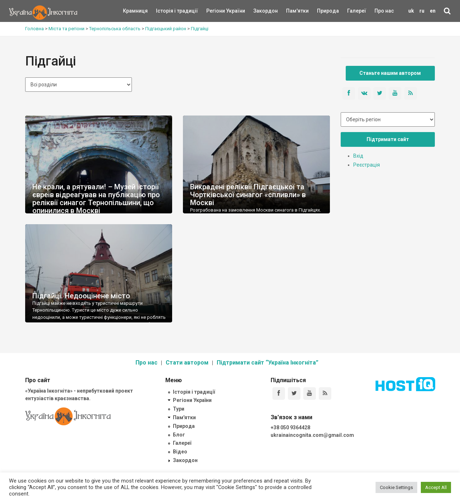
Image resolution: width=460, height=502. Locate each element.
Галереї (356, 11)
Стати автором (187, 362)
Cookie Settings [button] (396, 487)
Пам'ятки (292, 11)
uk (411, 11)
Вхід (358, 156)
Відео (180, 451)
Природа (322, 11)
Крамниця (135, 11)
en (433, 11)
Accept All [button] (436, 487)
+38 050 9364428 (290, 427)
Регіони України (216, 11)
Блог (179, 435)
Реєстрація (366, 165)
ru (421, 11)
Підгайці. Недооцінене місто (81, 295)
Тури (178, 409)
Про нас (384, 11)
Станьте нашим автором (390, 73)
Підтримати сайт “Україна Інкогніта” (267, 362)
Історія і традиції (166, 11)
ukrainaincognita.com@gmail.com (312, 435)
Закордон (259, 11)
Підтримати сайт (388, 139)
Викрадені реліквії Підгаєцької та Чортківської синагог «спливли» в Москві (248, 194)
